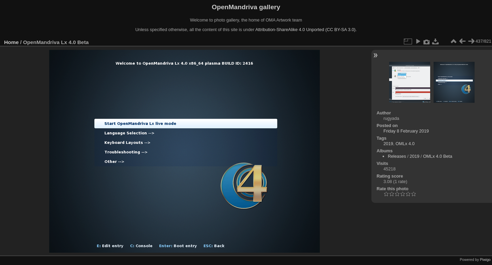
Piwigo (485, 259)
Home (11, 42)
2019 (388, 143)
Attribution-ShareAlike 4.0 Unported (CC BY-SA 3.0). (306, 29)
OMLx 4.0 (405, 143)
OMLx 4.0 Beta (437, 156)
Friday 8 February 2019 (406, 131)
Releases (397, 156)
